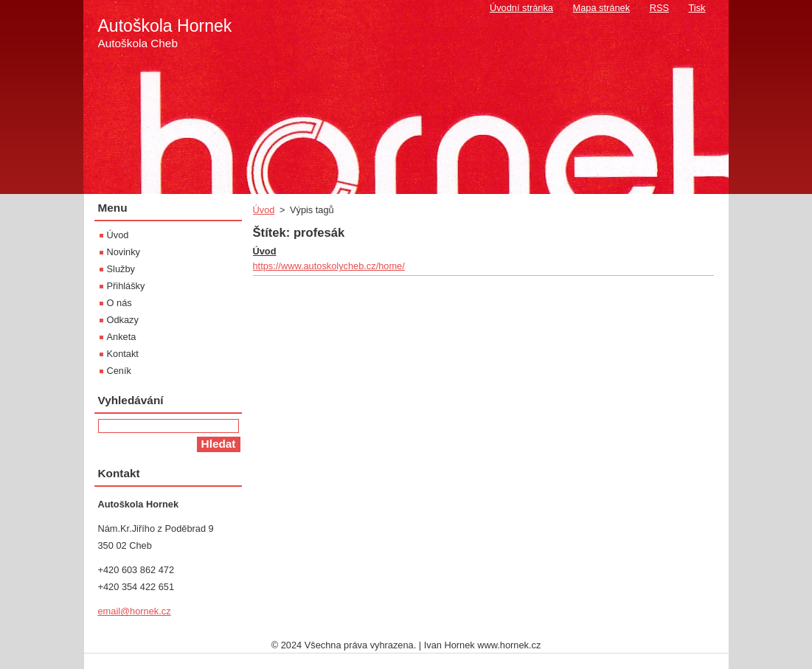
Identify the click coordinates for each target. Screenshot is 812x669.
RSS (659, 7)
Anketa (121, 336)
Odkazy (123, 319)
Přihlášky (126, 285)
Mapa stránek (602, 7)
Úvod (264, 209)
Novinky (124, 251)
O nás (119, 302)
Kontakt (123, 353)
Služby (121, 268)
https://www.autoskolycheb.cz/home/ (329, 265)
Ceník (119, 370)
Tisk (697, 7)
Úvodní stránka (521, 7)
